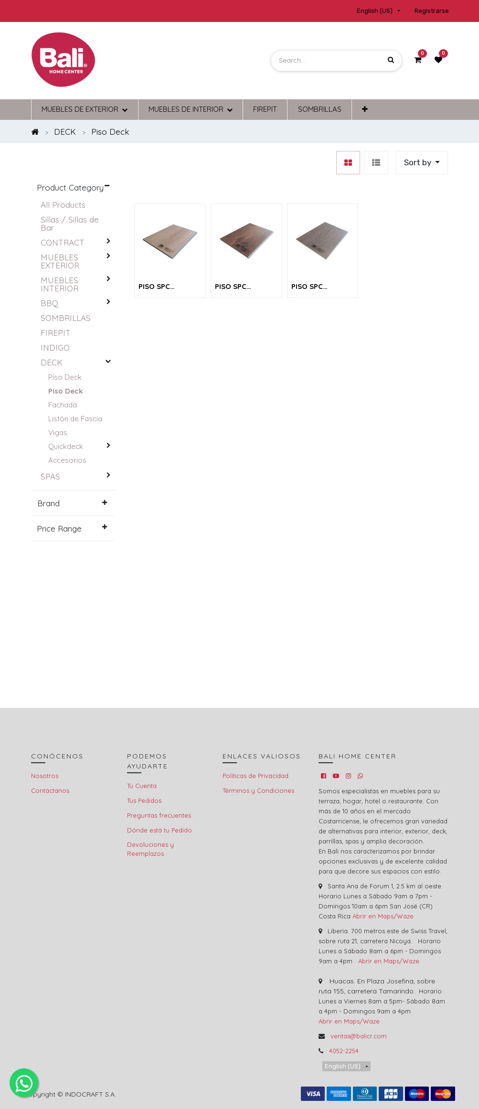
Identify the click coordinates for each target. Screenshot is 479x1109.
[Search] (391, 60)
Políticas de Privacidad (255, 775)
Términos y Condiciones (258, 790)
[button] (365, 109)
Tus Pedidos (144, 800)
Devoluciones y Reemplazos (150, 849)
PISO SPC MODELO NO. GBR (246, 287)
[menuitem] (265, 109)
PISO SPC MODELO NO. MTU (169, 287)
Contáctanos (50, 790)
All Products (63, 205)
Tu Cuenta (142, 785)
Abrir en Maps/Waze (383, 916)
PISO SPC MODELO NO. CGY (321, 287)
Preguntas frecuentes (159, 815)
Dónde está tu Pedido (159, 830)
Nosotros (44, 775)
